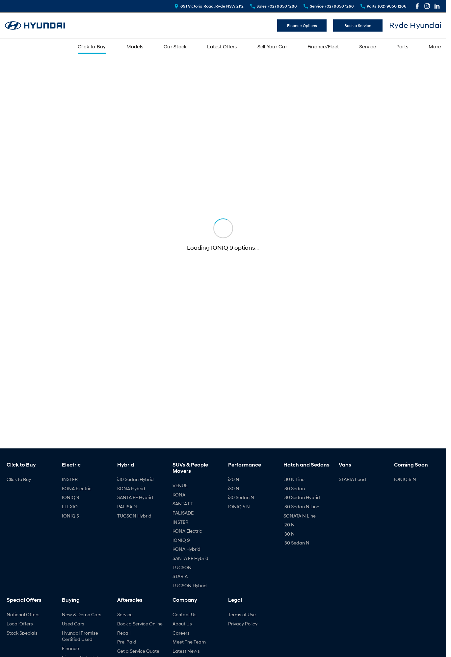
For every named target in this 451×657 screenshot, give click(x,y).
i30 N (233, 488)
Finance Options (302, 25)
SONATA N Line (299, 515)
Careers (181, 633)
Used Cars (73, 623)
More (435, 46)
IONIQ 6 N (405, 479)
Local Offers (20, 623)
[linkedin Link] (437, 6)
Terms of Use (242, 614)
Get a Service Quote (138, 651)
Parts (402, 46)
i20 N (233, 479)
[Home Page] (35, 25)
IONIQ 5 (70, 515)
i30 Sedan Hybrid (135, 479)
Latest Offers (222, 46)
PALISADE (127, 506)
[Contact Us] (209, 6)
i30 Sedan (294, 488)
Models (135, 46)
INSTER (70, 479)
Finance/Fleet (323, 46)
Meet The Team (189, 641)
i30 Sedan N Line (301, 506)
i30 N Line (294, 479)
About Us (182, 623)
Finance (70, 648)
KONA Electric (77, 488)
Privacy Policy (242, 623)
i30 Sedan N (241, 497)
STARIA (180, 576)
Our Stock (175, 46)
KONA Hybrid (131, 488)
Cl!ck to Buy (92, 46)
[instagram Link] (427, 6)
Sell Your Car (272, 46)
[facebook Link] (417, 6)
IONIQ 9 (70, 497)
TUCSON (182, 567)
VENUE (180, 485)
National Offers (23, 614)
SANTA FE (182, 503)
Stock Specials (22, 633)
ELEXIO (70, 506)
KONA (178, 494)
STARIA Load (352, 479)
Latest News (186, 651)
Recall (123, 633)
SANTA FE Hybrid (135, 497)
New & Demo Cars (81, 614)
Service (367, 46)
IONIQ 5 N (239, 506)
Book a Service (357, 25)
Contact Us (184, 614)
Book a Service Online (140, 623)
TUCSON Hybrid (134, 515)
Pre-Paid (126, 641)
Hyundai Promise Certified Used (80, 636)
